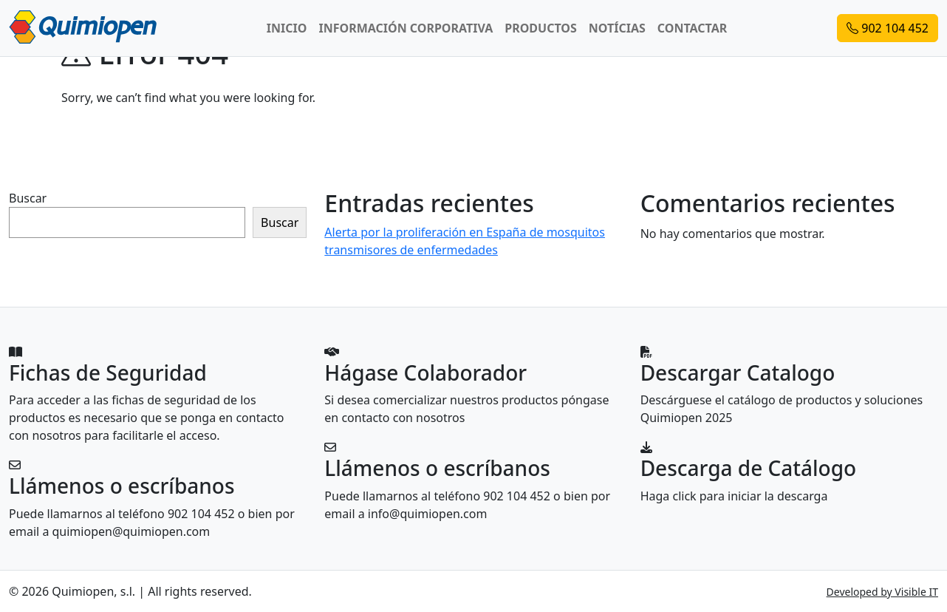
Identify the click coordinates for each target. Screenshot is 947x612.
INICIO (287, 28)
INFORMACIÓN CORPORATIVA (405, 28)
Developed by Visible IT (882, 592)
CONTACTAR (692, 28)
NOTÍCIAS (617, 28)
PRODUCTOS (541, 28)
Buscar (28, 198)
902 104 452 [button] (888, 28)
